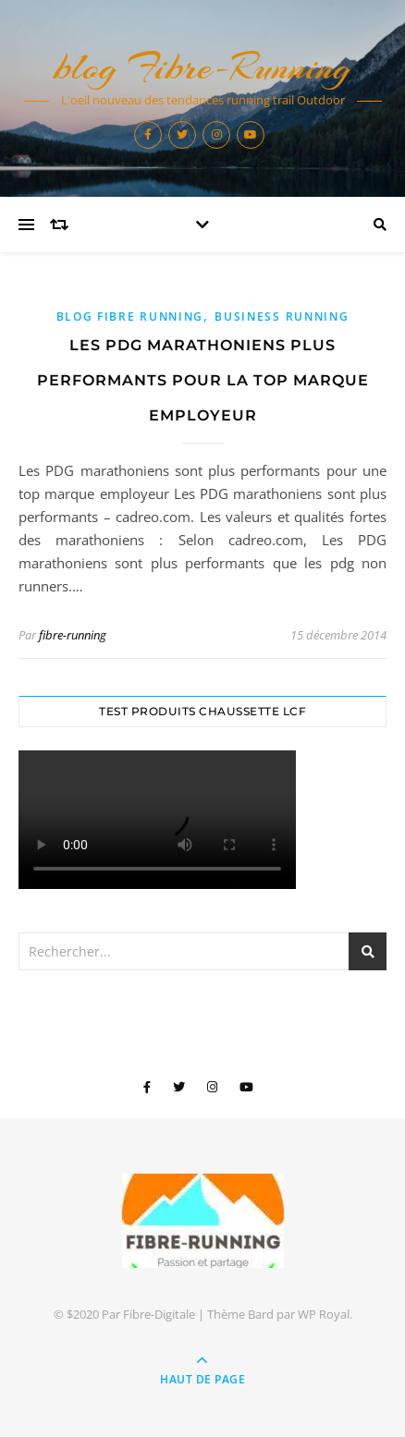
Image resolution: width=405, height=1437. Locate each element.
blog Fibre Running (130, 316)
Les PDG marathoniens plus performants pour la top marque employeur (203, 380)
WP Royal (324, 1314)
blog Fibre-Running (202, 67)
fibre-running (72, 635)
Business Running (282, 316)
